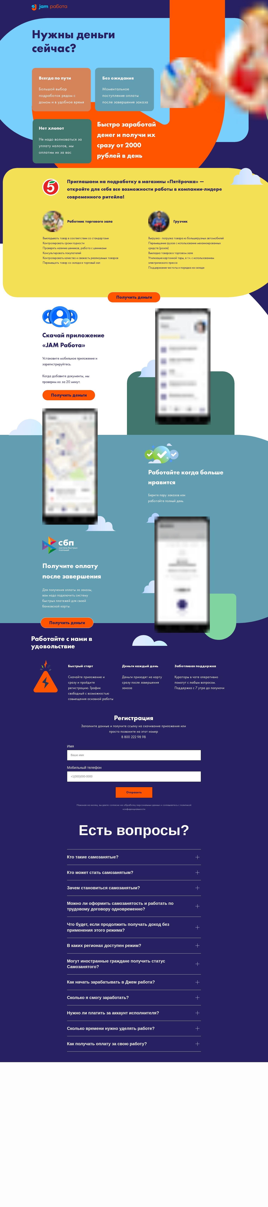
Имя (70, 746)
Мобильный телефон (84, 768)
